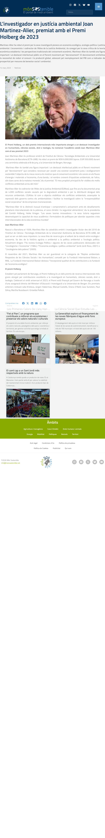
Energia (30, 434)
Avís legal (33, 443)
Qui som (68, 448)
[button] (99, 6)
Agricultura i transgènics (33, 429)
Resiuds (64, 434)
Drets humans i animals (72, 429)
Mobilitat (40, 434)
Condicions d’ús (48, 443)
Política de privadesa (67, 443)
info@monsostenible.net (10, 463)
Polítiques (53, 434)
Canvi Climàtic (52, 429)
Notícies (18, 67)
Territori (75, 434)
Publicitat (56, 448)
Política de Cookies (41, 448)
